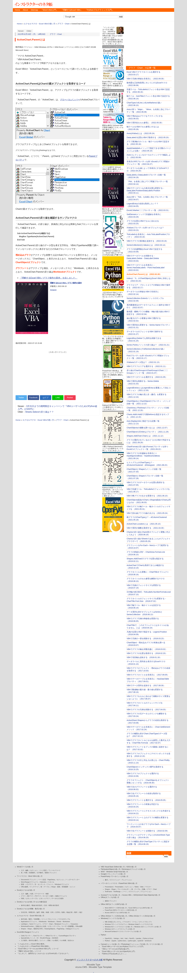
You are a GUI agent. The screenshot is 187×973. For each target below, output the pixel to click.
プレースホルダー (123, 889)
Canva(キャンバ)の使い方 (110, 944)
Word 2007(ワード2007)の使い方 (116, 908)
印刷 (25, 872)
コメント (43, 940)
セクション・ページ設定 (38, 870)
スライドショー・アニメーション (121, 880)
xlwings (116, 938)
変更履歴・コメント (69, 887)
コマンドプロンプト (145, 922)
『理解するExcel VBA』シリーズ (29, 951)
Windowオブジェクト (62, 884)
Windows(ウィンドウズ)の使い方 (113, 918)
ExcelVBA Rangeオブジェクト (28, 932)
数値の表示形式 (37, 905)
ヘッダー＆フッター (73, 879)
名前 (31, 893)
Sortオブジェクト (35, 924)
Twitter (21, 397)
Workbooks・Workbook (47, 921)
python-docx (122, 940)
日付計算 (24, 912)
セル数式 (55, 940)
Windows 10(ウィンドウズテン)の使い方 (147, 927)
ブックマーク (34, 887)
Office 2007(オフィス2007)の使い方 (114, 904)
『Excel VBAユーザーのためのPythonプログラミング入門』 (123, 946)
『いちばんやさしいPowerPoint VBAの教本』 (33, 946)
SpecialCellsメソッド (28, 938)
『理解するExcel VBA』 (72, 10)
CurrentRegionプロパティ (67, 935)
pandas (138, 938)
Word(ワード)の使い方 (25, 867)
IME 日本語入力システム (113, 922)
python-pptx (132, 940)
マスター (148, 887)
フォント (50, 884)
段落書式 (32, 872)
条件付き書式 (25, 905)
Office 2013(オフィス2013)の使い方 (142, 916)
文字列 (57, 912)
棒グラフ (30, 896)
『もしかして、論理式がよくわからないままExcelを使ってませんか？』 (43, 953)
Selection (43, 882)
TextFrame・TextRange (113, 891)
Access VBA (126, 895)
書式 (106, 880)
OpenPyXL (108, 938)
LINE (58, 397)
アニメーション (146, 891)
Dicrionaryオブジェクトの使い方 (134, 869)
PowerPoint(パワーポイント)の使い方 (114, 876)
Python (103, 935)
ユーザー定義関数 (68, 926)
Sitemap (34, 10)
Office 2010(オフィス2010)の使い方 (114, 916)
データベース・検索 (42, 893)
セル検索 (63, 940)
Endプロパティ (39, 935)
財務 (63, 912)
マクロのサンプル (64, 919)
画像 (143, 889)
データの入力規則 (57, 898)
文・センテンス (40, 884)
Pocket (70, 397)
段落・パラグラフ (27, 884)
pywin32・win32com (145, 940)
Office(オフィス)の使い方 (110, 897)
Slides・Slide (139, 887)
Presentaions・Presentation (114, 887)
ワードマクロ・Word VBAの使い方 (29, 876)
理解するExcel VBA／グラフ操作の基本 (66, 283)
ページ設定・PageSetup (47, 879)
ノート (124, 891)
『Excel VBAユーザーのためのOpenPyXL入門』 (118, 951)
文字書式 (40, 872)
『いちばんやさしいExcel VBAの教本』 (31, 944)
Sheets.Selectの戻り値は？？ (39, 412)
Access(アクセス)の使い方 (110, 895)
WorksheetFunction (27, 926)
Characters (74, 924)
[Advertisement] (57, 372)
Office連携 (24, 887)
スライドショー (134, 891)
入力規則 (24, 940)
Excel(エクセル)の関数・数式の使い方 (31, 909)
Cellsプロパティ (26, 935)
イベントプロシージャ (49, 919)
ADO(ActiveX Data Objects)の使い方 (146, 895)
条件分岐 (24, 919)
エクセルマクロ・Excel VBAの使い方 (39, 24)
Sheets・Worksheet (63, 921)
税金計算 (70, 912)
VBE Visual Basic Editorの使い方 (113, 867)
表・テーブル (45, 887)
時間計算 (32, 912)
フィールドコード (54, 870)
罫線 (48, 940)
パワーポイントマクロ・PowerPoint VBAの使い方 (119, 883)
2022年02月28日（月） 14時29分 (32, 34)
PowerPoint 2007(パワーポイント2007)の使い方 (121, 910)
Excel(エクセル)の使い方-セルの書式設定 (32, 902)
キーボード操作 (48, 896)
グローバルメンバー (70, 99)
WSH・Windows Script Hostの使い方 (114, 872)
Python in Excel (148, 938)
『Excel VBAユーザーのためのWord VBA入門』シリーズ (37, 949)
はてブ (45, 397)
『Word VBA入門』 (49, 10)
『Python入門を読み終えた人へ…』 (114, 954)
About (25, 10)
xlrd (122, 938)
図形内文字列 (38, 929)
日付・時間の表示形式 (51, 905)
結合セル (71, 940)
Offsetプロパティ (51, 935)
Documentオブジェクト (29, 879)
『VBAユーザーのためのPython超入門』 (115, 949)
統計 (80, 912)
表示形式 (55, 938)
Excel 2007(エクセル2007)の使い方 (140, 908)
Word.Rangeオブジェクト (29, 882)
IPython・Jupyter (110, 940)
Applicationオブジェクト (29, 921)
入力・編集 (24, 870)
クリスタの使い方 (156, 944)
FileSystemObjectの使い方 (110, 869)
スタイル (51, 882)
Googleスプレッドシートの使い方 (113, 874)
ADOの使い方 (132, 867)
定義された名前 (41, 926)
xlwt (126, 938)
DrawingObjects (50, 929)
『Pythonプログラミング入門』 (99, 10)
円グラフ (38, 896)
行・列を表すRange (43, 938)
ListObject (24, 924)
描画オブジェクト (51, 872)
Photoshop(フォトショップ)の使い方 (134, 944)
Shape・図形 (55, 887)
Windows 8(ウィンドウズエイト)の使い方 (118, 927)
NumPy (131, 938)
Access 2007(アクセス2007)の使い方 (117, 912)
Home (17, 10)
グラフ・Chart (63, 24)
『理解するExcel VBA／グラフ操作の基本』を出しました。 (49, 278)
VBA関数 (37, 919)
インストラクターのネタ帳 (33, 4)
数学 (75, 912)
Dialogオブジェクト (72, 929)
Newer (21, 31)
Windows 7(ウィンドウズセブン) (116, 924)
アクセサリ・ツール (130, 922)
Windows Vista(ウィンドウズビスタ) (140, 924)
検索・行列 (49, 912)
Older (29, 31)
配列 (30, 919)
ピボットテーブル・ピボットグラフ (38, 898)
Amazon (53, 290)
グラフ (23, 896)
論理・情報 (40, 912)
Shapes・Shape (26, 929)
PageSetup (60, 929)
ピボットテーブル (54, 926)
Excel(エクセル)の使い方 (26, 890)
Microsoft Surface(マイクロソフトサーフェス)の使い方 (123, 931)
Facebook (33, 397)
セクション (60, 879)
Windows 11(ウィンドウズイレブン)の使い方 (120, 929)
